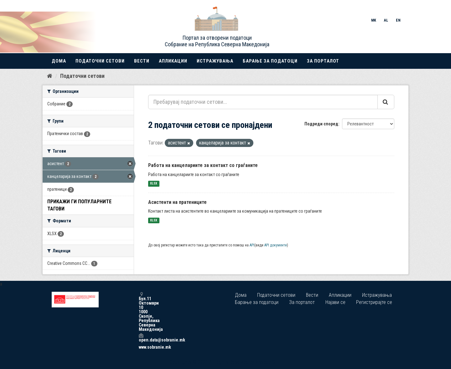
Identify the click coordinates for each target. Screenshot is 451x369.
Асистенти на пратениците (177, 202)
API (252, 245)
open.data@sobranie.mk (141, 337)
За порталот (323, 61)
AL (386, 20)
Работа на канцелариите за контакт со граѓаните (203, 165)
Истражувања (215, 61)
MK (373, 20)
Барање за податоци (270, 61)
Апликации (173, 61)
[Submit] (385, 102)
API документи (275, 245)
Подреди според (321, 123)
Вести (141, 61)
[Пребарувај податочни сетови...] (263, 102)
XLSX (153, 184)
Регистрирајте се (374, 302)
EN (398, 20)
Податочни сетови (100, 61)
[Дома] (49, 76)
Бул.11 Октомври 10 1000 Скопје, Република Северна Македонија (141, 311)
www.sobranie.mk (141, 347)
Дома (59, 61)
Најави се (335, 302)
